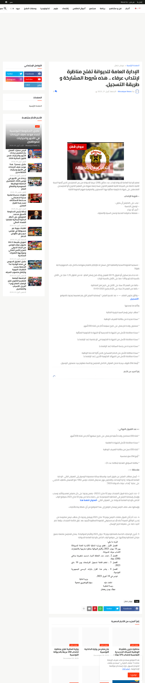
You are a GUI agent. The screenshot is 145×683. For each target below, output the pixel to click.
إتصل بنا (139, 2)
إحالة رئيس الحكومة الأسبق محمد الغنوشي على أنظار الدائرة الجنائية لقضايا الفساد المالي (16, 217)
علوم (56, 8)
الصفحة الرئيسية (133, 65)
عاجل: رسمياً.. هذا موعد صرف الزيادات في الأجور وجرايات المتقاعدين (17, 168)
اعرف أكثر (126, 669)
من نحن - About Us (128, 2)
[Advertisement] (72, 36)
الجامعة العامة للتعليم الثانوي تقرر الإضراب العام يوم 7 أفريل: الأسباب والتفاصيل (17, 283)
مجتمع (92, 8)
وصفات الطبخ (30, 8)
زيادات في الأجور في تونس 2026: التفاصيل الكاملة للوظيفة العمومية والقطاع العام (16, 183)
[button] (12, 8)
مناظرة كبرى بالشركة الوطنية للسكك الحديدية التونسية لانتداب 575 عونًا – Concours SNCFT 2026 (126, 653)
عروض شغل (119, 65)
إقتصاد (65, 8)
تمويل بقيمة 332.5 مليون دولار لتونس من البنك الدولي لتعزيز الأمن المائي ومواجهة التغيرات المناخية (17, 249)
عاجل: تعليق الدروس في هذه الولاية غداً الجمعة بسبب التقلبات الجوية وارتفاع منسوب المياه (16, 266)
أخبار (127, 8)
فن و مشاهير (115, 8)
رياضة (102, 8)
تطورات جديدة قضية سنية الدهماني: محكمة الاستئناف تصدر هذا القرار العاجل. (16, 200)
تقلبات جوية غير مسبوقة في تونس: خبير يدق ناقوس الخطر (17, 232)
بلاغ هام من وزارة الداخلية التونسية (96, 651)
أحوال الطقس (79, 8)
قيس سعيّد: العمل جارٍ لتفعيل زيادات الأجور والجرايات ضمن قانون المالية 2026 (16, 154)
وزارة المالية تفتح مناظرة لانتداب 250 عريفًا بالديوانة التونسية (66, 652)
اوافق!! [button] (134, 675)
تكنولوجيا (45, 8)
